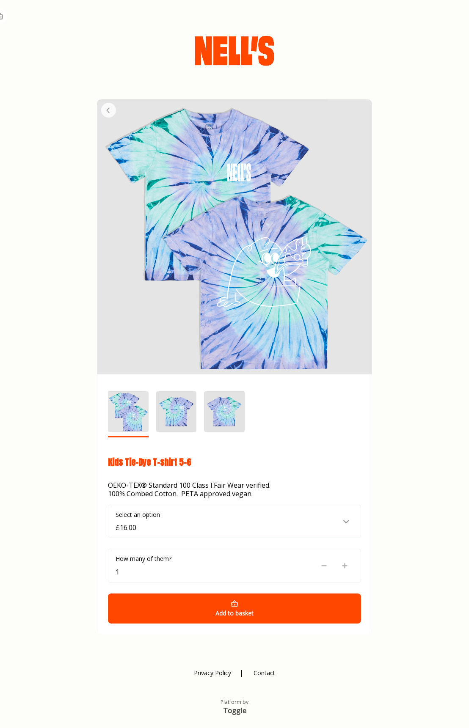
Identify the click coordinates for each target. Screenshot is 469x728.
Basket (453, 16)
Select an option (138, 515)
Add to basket (234, 613)
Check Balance (300, 17)
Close (108, 110)
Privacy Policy (212, 673)
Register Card (376, 17)
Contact (264, 673)
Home (423, 16)
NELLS (35, 17)
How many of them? (143, 559)
